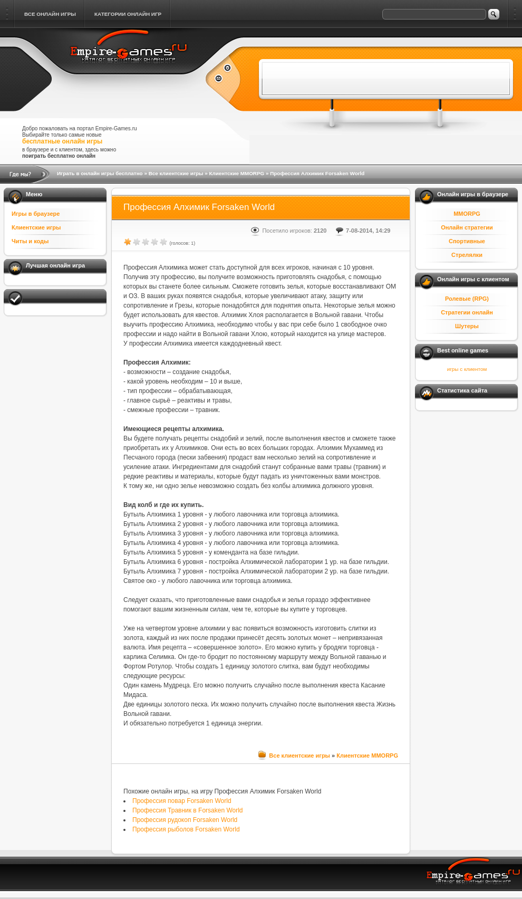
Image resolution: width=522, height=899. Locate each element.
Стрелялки (466, 255)
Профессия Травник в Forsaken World (187, 810)
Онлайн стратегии (467, 227)
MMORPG (466, 214)
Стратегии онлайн (467, 312)
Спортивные (467, 241)
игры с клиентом (467, 369)
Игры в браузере (36, 214)
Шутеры (467, 326)
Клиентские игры (36, 227)
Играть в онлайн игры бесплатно (100, 173)
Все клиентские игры (176, 173)
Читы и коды (30, 241)
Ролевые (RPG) (467, 298)
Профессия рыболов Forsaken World (186, 829)
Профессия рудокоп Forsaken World (184, 820)
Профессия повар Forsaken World (181, 801)
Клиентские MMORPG (236, 173)
